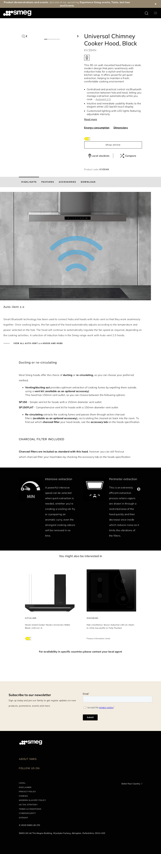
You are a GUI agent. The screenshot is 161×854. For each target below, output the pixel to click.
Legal (22, 783)
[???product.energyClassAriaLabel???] (87, 138)
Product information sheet (98, 638)
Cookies (23, 796)
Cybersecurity (27, 813)
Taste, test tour (120, 2)
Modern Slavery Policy (32, 800)
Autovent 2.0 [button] (103, 99)
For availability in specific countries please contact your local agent (80, 651)
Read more (90, 119)
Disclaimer (25, 787)
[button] (23, 36)
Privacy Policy (27, 791)
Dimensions (121, 127)
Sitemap (23, 817)
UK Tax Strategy (28, 804)
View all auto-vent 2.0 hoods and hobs (38, 343)
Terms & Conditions (30, 809)
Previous (22, 489)
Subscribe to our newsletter (30, 695)
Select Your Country (130, 783)
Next (139, 489)
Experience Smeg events (95, 2)
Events (69, 5)
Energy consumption (97, 127)
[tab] (29, 182)
